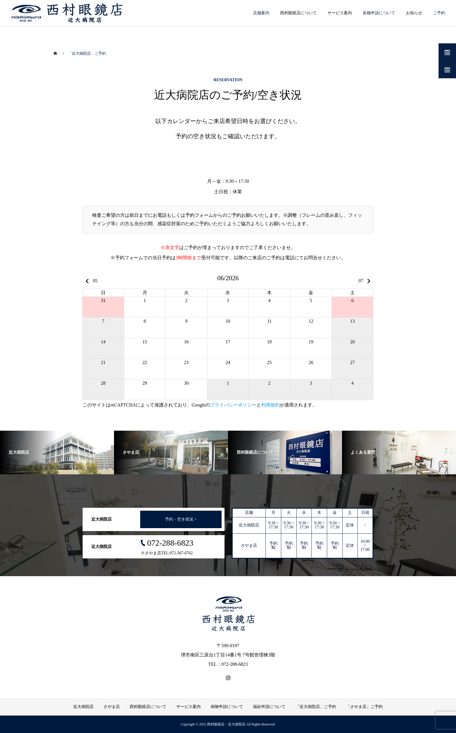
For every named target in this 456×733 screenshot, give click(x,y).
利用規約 (270, 404)
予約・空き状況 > (181, 519)
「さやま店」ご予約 (364, 706)
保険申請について (227, 706)
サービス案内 (188, 706)
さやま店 (112, 706)
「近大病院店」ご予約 (315, 706)
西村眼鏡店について (148, 706)
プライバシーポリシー (233, 404)
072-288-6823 (170, 542)
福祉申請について (269, 706)
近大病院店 (83, 706)
